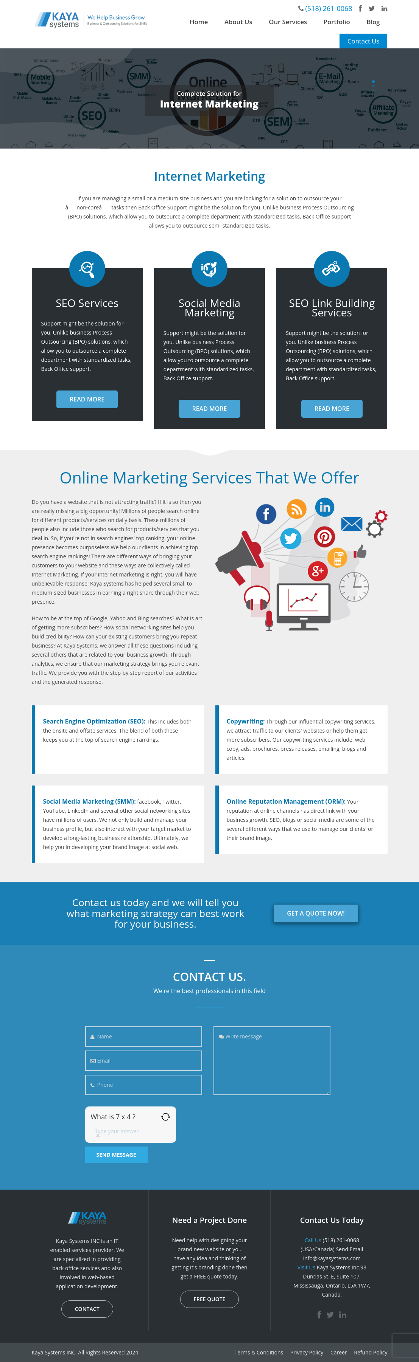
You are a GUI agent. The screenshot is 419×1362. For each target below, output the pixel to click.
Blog (373, 21)
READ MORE (87, 399)
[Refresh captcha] (165, 1117)
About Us (238, 21)
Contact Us (363, 41)
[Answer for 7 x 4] (130, 1131)
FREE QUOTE (210, 1299)
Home (199, 21)
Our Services (288, 21)
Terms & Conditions (259, 1352)
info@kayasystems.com (332, 1258)
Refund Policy (370, 1352)
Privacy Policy (306, 1352)
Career (338, 1352)
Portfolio (337, 21)
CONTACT (87, 1308)
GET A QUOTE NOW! (315, 913)
